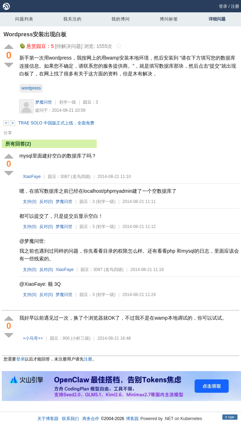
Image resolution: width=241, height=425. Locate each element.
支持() (30, 201)
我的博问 (121, 19)
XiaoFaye (32, 176)
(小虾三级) (80, 338)
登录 (223, 6)
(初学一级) (105, 201)
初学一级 (67, 102)
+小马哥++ (33, 338)
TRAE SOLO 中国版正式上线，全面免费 (56, 123)
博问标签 (169, 19)
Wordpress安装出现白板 (35, 34)
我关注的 (72, 19)
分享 (8, 132)
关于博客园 (47, 418)
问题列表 (24, 19)
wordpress (31, 88)
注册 (235, 6)
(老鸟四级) (81, 176)
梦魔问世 (43, 102)
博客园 (132, 418)
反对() (46, 201)
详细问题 (217, 19)
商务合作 (90, 418)
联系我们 (70, 418)
